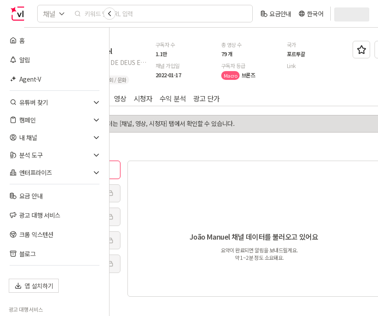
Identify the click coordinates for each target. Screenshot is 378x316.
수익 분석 (258, 98)
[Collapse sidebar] (109, 13)
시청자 (228, 98)
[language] (311, 14)
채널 (186, 98)
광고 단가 (292, 98)
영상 (205, 98)
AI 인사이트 (148, 98)
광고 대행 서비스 (26, 309)
